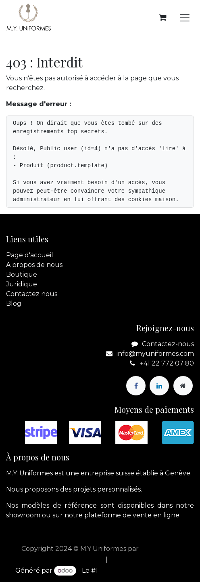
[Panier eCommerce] (162, 17)
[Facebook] (136, 385)
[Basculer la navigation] (184, 17)
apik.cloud (157, 549)
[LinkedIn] (159, 385)
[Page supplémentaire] (183, 385)
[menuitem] (81, 560)
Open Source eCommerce (142, 570)
